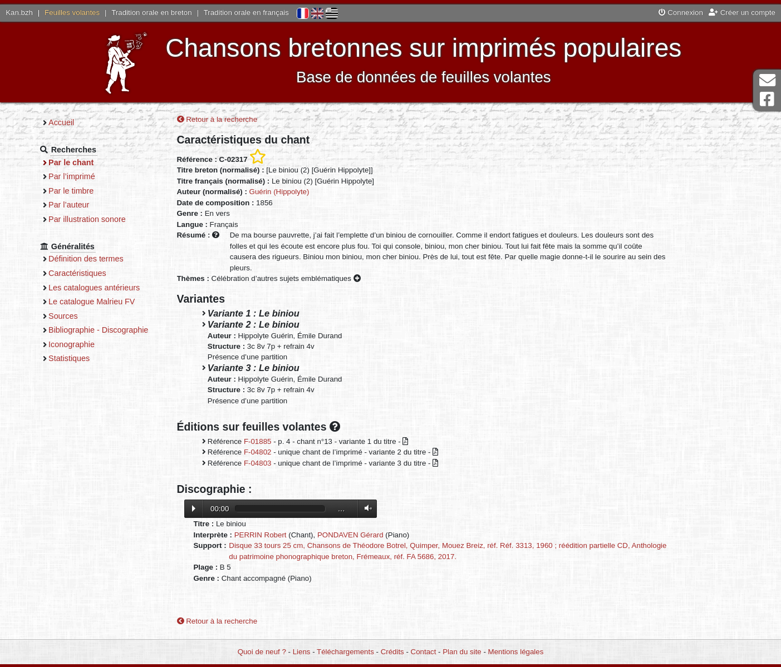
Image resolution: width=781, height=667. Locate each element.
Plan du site (462, 652)
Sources (63, 316)
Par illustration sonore (87, 219)
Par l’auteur (68, 204)
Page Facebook (767, 99)
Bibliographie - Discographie (98, 329)
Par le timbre (71, 190)
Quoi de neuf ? (262, 652)
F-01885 (258, 441)
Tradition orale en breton (151, 12)
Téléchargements (345, 652)
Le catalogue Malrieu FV (91, 301)
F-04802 (258, 452)
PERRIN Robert (260, 535)
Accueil (61, 122)
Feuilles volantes (72, 12)
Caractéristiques (77, 273)
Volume (366, 508)
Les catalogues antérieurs (94, 287)
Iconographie (71, 344)
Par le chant (71, 162)
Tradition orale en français (246, 12)
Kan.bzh (19, 12)
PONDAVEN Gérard (350, 535)
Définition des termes (86, 258)
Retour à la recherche (217, 119)
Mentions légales (516, 652)
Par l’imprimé (71, 176)
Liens (302, 652)
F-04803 (258, 463)
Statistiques (69, 358)
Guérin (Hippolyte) (279, 191)
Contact (423, 652)
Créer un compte (742, 12)
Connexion (681, 12)
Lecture (193, 508)
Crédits (392, 652)
